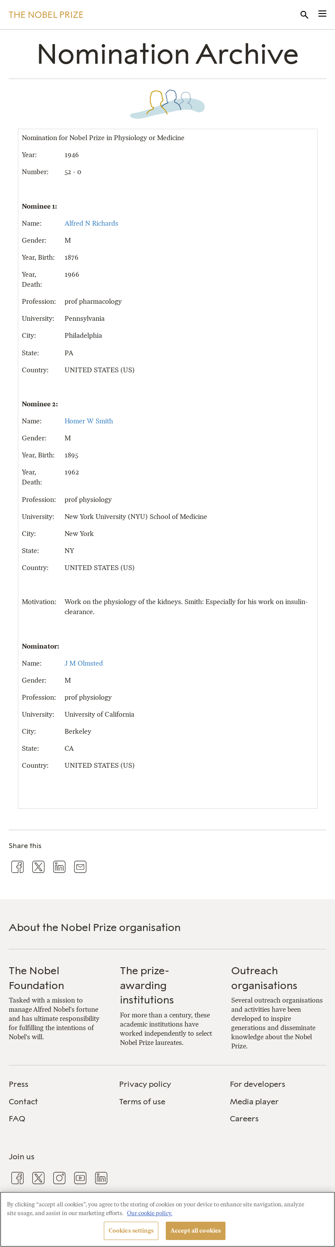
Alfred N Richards (91, 223)
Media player (254, 1101)
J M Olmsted (84, 663)
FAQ (17, 1118)
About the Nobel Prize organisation (95, 927)
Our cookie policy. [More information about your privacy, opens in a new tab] (149, 1213)
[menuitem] (57, 1084)
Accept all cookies (196, 1230)
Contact (23, 1101)
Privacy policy (145, 1084)
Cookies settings (131, 1230)
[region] (167, 1219)
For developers (257, 1084)
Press (18, 1084)
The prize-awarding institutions (147, 985)
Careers (244, 1118)
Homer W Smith (89, 421)
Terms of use (142, 1101)
